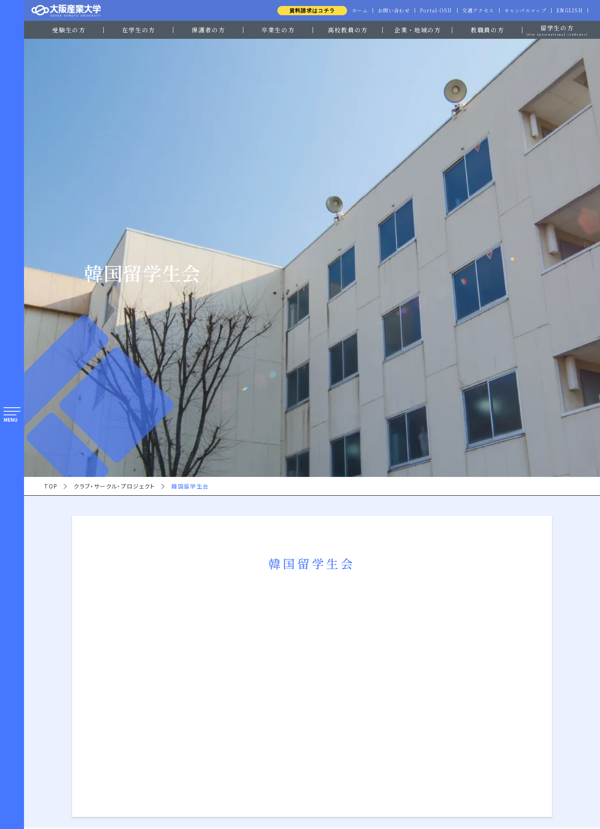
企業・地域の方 (417, 30)
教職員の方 (487, 30)
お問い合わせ (388, 10)
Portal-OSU (432, 10)
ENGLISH (569, 10)
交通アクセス (475, 10)
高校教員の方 (348, 30)
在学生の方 (138, 30)
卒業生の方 (278, 30)
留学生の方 (557, 29)
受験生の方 (68, 30)
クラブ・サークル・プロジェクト (114, 486)
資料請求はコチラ (305, 11)
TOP (51, 486)
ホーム (354, 10)
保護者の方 (208, 30)
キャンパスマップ (523, 10)
